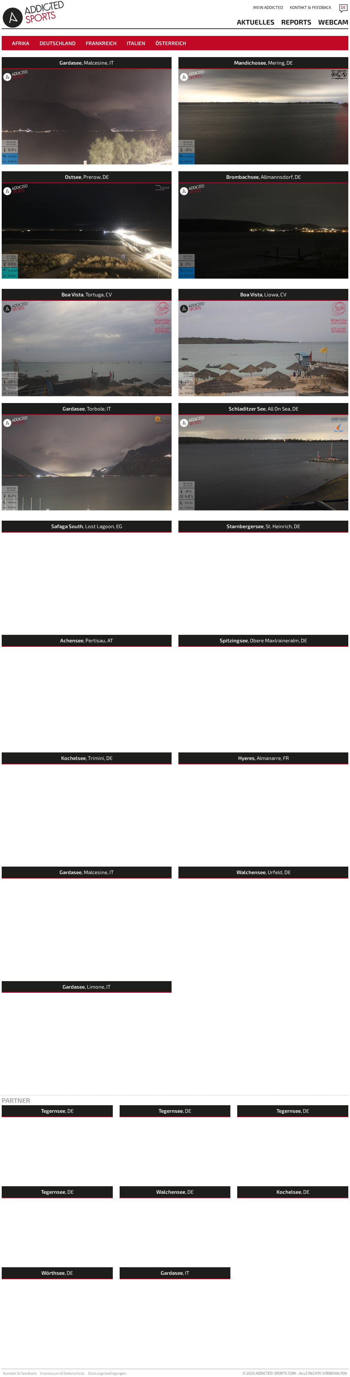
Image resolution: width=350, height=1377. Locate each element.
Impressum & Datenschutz (62, 1373)
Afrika (20, 43)
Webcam (333, 22)
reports (296, 22)
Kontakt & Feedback (310, 7)
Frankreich (101, 43)
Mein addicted (268, 7)
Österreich (171, 43)
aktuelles (255, 22)
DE (343, 7)
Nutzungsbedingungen (107, 1373)
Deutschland (58, 43)
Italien (136, 43)
